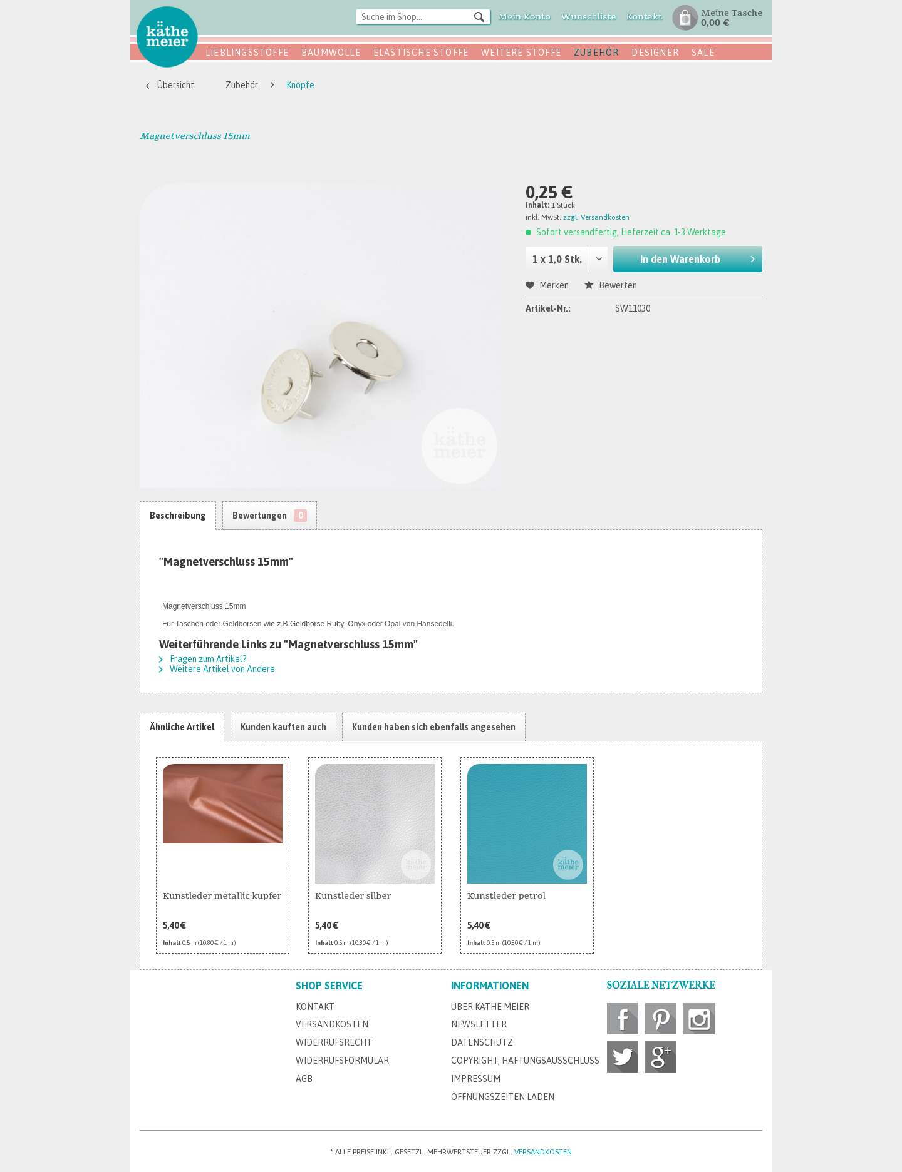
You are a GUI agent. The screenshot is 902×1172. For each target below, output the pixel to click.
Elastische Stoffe (421, 53)
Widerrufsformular (342, 1061)
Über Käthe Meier (490, 1007)
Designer (655, 53)
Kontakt (315, 1007)
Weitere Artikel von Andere (217, 669)
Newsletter (479, 1024)
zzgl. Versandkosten (596, 217)
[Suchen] (479, 16)
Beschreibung (178, 516)
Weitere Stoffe (521, 53)
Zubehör (596, 53)
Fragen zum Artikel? (203, 659)
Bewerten (610, 285)
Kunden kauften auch (283, 727)
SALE (703, 53)
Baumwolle (331, 53)
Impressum (475, 1079)
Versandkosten (332, 1024)
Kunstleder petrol (506, 896)
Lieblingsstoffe (247, 53)
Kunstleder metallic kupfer (222, 896)
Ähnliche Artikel (182, 727)
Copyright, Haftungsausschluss (525, 1061)
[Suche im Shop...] (423, 16)
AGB (304, 1079)
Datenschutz (482, 1042)
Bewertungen (269, 515)
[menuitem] (423, 17)
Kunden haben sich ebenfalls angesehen (434, 727)
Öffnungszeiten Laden (502, 1097)
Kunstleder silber (353, 896)
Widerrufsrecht (334, 1042)
